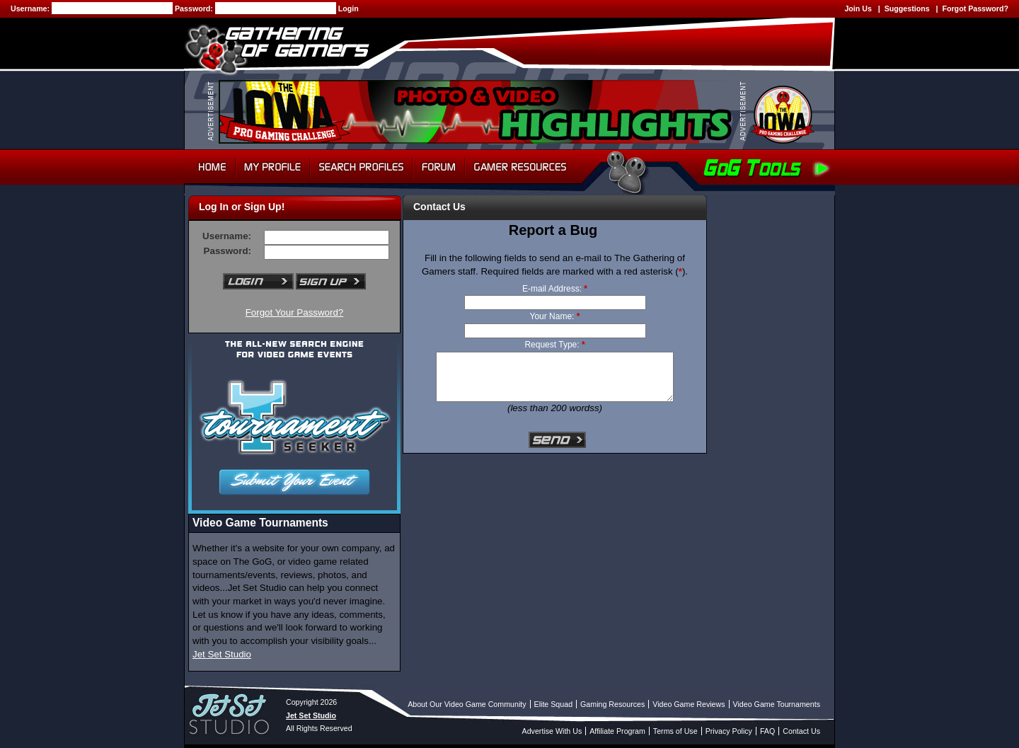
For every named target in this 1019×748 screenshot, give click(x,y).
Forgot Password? (975, 8)
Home (210, 167)
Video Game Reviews (688, 704)
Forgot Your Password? (295, 312)
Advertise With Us (552, 731)
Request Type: (554, 345)
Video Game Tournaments (776, 704)
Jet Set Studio (221, 654)
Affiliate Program (617, 731)
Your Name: (555, 316)
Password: (195, 8)
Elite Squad (553, 704)
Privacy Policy (729, 731)
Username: (31, 8)
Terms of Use (675, 731)
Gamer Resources (520, 167)
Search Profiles (361, 167)
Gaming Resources (612, 704)
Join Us (858, 8)
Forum (439, 167)
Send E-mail (558, 440)
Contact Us (801, 731)
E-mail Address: (554, 289)
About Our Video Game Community (467, 704)
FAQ (767, 731)
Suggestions (907, 8)
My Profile (273, 167)
